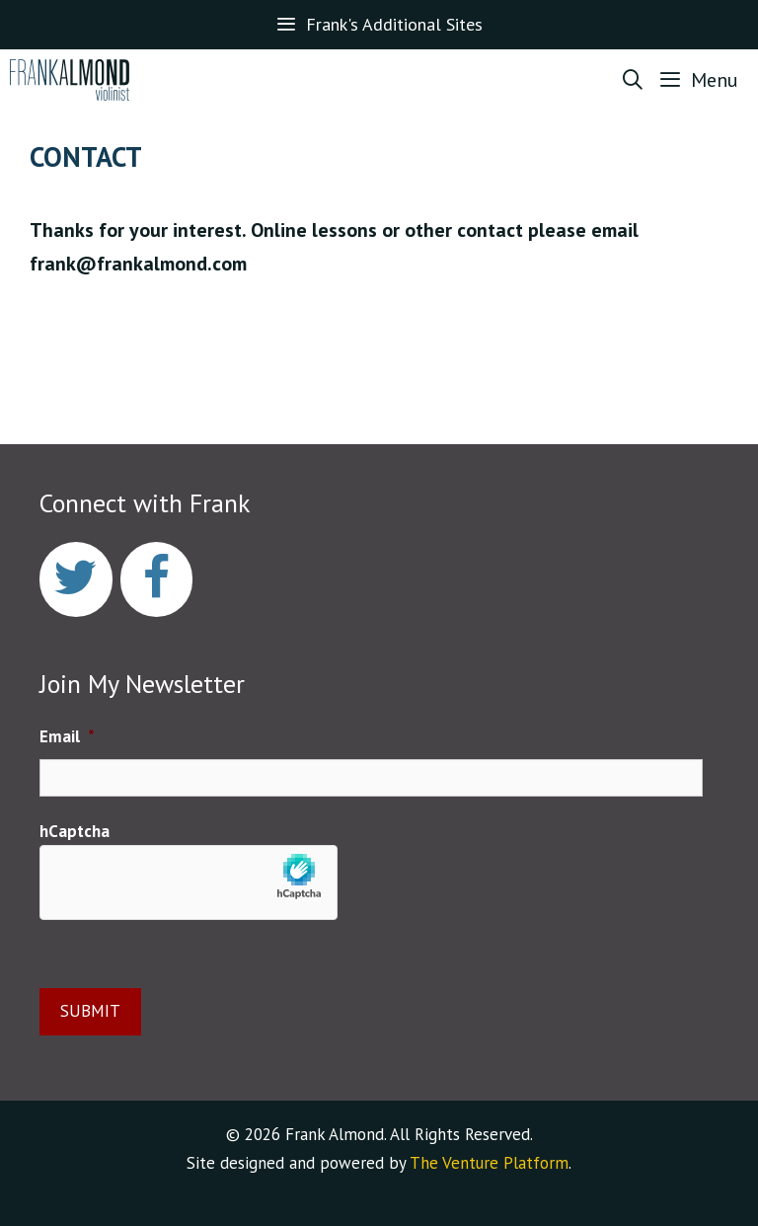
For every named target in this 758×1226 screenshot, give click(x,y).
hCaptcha (74, 831)
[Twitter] (76, 580)
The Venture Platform (489, 1163)
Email (67, 736)
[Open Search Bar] (633, 80)
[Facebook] (156, 580)
